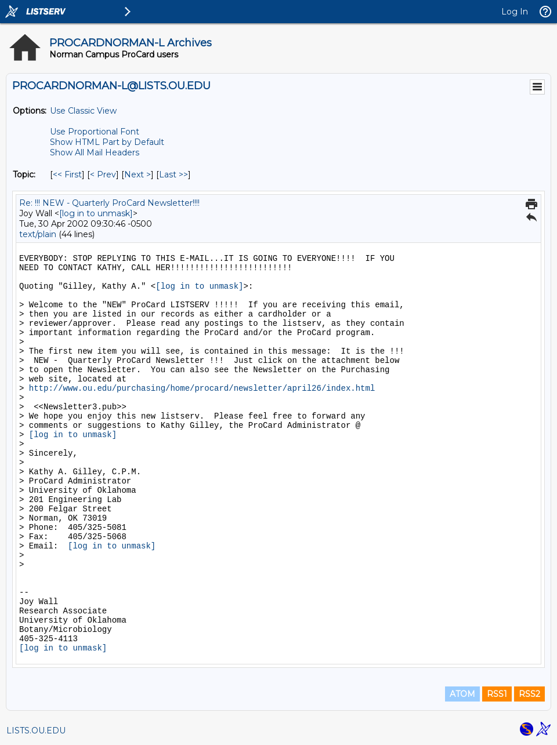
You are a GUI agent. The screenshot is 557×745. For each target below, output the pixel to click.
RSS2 (529, 694)
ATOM (462, 694)
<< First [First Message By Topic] (67, 174)
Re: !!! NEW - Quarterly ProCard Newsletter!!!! (109, 203)
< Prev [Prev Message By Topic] (103, 174)
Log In (514, 11)
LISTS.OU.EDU (36, 730)
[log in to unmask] (96, 213)
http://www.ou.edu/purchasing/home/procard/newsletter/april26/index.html (202, 388)
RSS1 (497, 694)
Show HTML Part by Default (107, 142)
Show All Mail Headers (94, 152)
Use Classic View (83, 111)
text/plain (37, 234)
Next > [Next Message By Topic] (137, 174)
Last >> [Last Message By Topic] (173, 174)
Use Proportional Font (94, 131)
